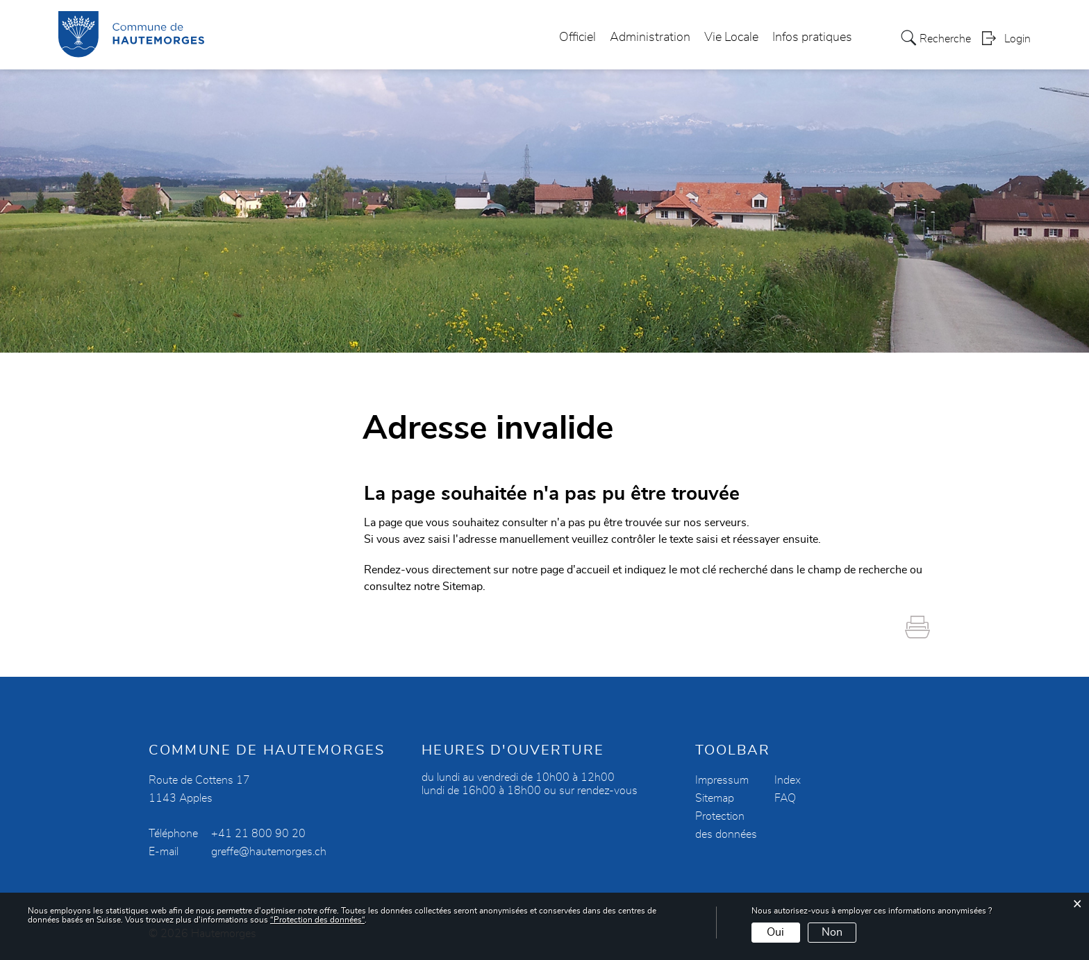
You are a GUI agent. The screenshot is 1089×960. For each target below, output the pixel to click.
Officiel (577, 37)
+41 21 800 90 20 (258, 833)
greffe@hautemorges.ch (268, 851)
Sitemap (714, 798)
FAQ (785, 798)
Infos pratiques (812, 37)
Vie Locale (731, 37)
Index (787, 780)
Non (832, 932)
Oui (775, 932)
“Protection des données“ (317, 920)
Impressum (722, 780)
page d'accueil (575, 569)
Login (1017, 38)
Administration (650, 37)
